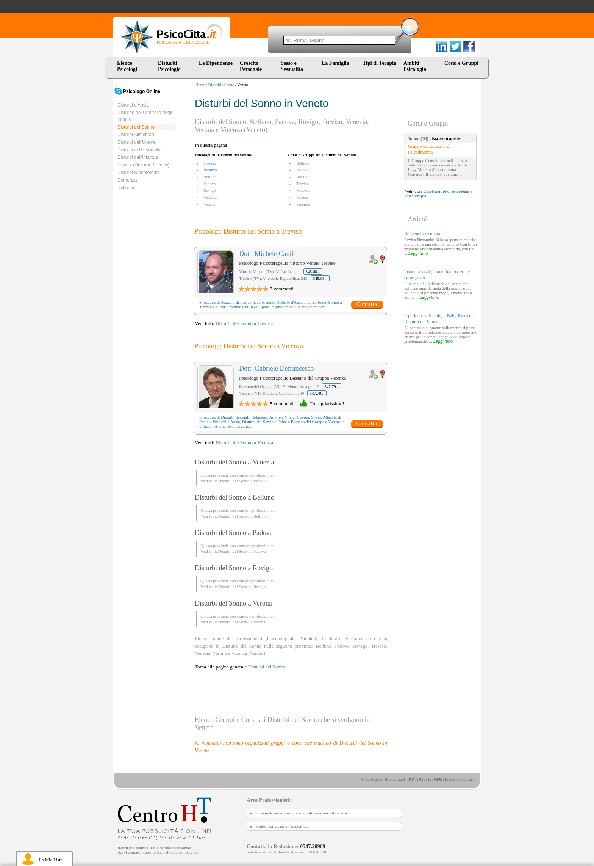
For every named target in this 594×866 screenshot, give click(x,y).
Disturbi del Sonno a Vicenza (244, 443)
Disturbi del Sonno (136, 127)
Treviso (209, 163)
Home (200, 85)
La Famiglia (337, 63)
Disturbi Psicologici (170, 66)
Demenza (127, 180)
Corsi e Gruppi (461, 63)
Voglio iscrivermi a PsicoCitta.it (282, 826)
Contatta (366, 304)
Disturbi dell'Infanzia (137, 157)
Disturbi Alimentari (135, 134)
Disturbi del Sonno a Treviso (244, 323)
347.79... (331, 386)
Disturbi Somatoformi (138, 172)
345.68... (313, 271)
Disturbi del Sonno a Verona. (242, 622)
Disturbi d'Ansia (133, 105)
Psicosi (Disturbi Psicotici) (143, 165)
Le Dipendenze (216, 63)
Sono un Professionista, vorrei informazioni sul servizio (301, 813)
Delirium (125, 187)
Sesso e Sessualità (292, 66)
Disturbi (214, 85)
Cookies (467, 779)
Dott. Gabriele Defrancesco (276, 368)
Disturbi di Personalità (139, 149)
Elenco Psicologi (127, 66)
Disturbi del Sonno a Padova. (242, 551)
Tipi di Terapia (379, 63)
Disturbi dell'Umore (136, 142)
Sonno (229, 85)
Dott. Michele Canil (266, 253)
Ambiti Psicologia (414, 66)
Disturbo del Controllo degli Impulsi (144, 116)
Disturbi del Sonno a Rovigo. (242, 586)
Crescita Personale (251, 66)
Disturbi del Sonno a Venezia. (242, 480)
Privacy (451, 779)
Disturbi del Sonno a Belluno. (242, 516)
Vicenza (210, 170)
